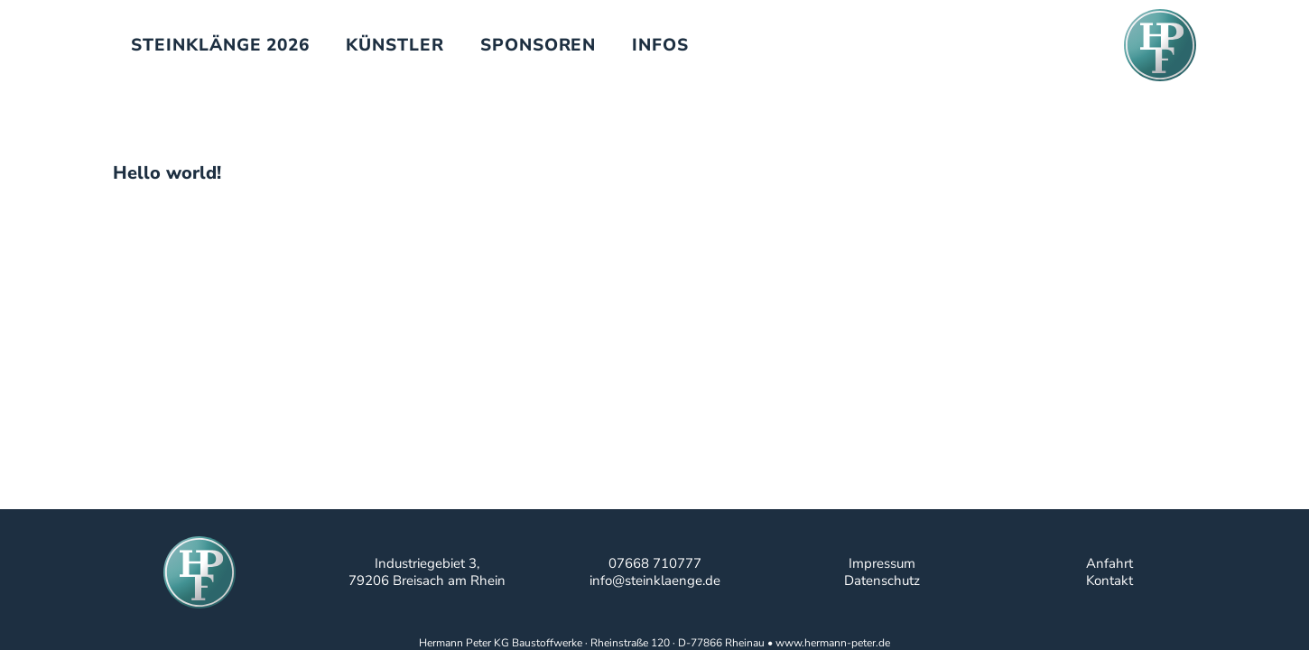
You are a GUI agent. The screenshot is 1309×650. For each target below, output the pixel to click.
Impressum (882, 563)
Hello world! (167, 173)
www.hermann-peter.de (832, 643)
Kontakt (1109, 580)
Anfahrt (1109, 563)
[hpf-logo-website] (1160, 45)
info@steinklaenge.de (655, 580)
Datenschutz (882, 580)
